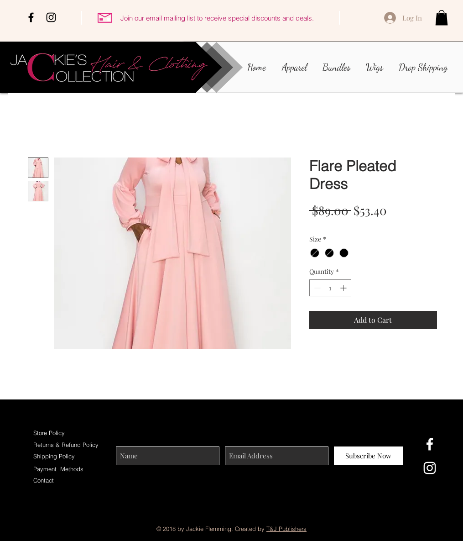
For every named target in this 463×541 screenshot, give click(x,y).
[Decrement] (316, 288)
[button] (441, 17)
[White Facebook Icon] (429, 444)
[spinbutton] (330, 288)
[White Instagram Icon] (429, 468)
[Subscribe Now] (368, 455)
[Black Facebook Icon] (31, 17)
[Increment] (344, 288)
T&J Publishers (286, 528)
